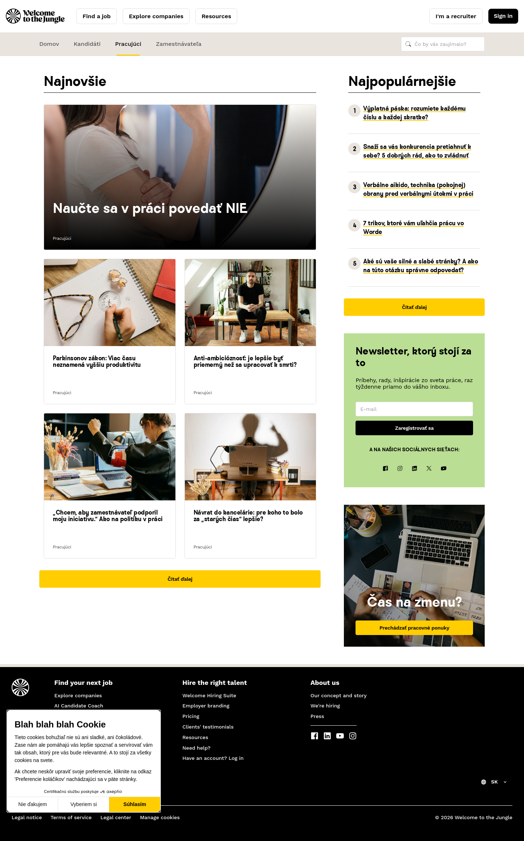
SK (494, 782)
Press (317, 716)
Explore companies (156, 16)
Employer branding (205, 706)
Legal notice (27, 817)
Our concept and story (338, 695)
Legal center (115, 817)
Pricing (190, 716)
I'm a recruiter (455, 16)
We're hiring (325, 706)
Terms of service (71, 817)
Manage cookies (160, 817)
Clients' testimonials (208, 727)
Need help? (196, 748)
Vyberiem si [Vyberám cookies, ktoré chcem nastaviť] (84, 804)
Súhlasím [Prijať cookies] (134, 804)
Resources (216, 16)
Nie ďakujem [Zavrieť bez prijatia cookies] (32, 804)
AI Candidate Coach (78, 706)
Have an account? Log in (212, 758)
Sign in (502, 16)
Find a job (97, 16)
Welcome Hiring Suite (209, 695)
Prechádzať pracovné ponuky (414, 631)
